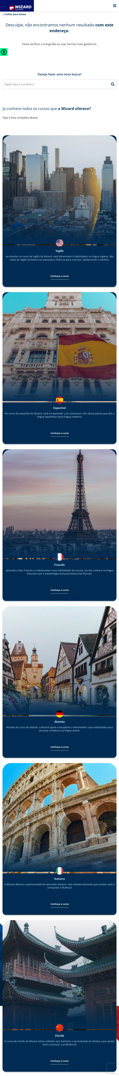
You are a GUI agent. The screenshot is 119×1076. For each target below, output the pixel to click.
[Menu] (114, 6)
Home (22, 14)
